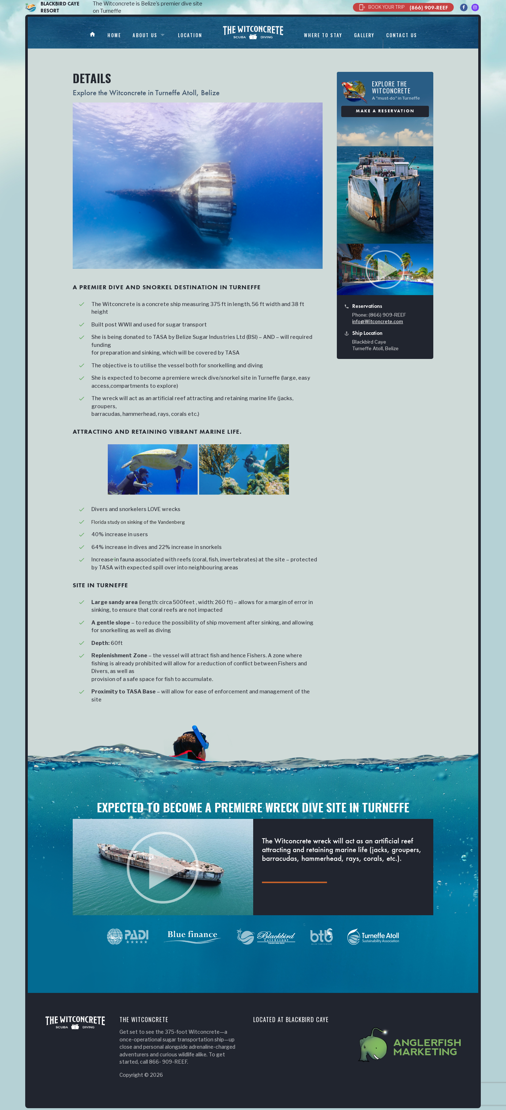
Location (183, 35)
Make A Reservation (385, 110)
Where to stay (331, 35)
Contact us (418, 35)
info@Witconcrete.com (378, 321)
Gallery (377, 35)
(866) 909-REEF (403, 7)
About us (133, 35)
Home (100, 35)
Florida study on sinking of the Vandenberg (145, 522)
